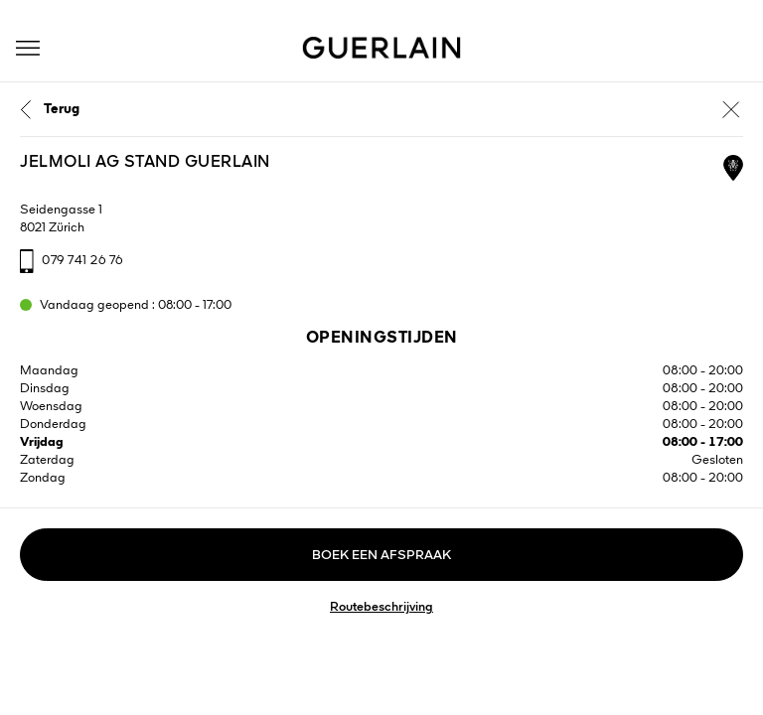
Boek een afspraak (381, 555)
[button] (28, 48)
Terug (61, 109)
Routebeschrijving (381, 607)
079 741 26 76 (82, 260)
